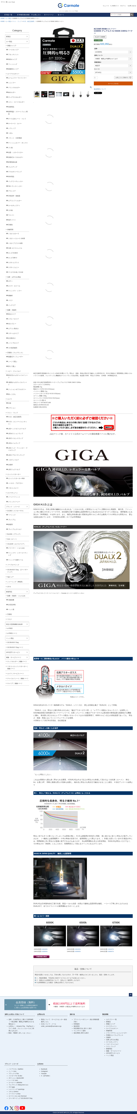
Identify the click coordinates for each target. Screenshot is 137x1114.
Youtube (44, 1073)
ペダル (10, 133)
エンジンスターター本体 (16, 478)
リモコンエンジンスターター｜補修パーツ (17, 667)
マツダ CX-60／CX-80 (15, 272)
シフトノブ (12, 128)
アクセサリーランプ (15, 172)
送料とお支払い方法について (14, 1014)
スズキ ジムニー (13, 267)
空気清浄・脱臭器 (14, 196)
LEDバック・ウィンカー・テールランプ (18, 449)
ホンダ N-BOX (13, 253)
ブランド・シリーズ (13, 507)
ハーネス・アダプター (15, 483)
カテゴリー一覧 (111, 1019)
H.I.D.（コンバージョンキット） (17, 423)
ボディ (10, 281)
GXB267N (110, 949)
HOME (2, 18)
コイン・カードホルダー (16, 102)
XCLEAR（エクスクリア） (16, 544)
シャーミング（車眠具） (15, 582)
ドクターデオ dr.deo (15, 1076)
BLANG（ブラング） (14, 534)
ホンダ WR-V (12, 258)
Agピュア (10, 577)
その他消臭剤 (12, 348)
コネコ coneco (13, 1091)
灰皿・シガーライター (15, 152)
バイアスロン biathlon (16, 1069)
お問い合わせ (132, 6)
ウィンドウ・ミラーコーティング (18, 554)
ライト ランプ (111, 1046)
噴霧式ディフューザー (15, 357)
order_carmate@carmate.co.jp (51, 1026)
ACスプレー (12, 324)
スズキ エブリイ (13, 262)
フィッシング (12, 64)
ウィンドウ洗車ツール (15, 560)
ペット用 (11, 609)
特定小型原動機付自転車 (14, 624)
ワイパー (11, 215)
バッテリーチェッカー (15, 181)
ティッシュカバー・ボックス (18, 143)
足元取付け (12, 338)
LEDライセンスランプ (15, 438)
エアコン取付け (13, 328)
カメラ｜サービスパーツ (15, 673)
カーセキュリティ (14, 205)
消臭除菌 (11, 600)
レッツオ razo (13, 1080)
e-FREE (10, 628)
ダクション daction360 (16, 1078)
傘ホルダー (12, 92)
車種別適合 (98, 62)
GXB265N (77, 949)
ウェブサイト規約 (80, 1031)
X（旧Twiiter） (46, 1076)
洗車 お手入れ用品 (112, 1040)
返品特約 (77, 1026)
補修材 (10, 295)
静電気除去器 (12, 162)
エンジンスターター (14, 474)
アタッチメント (13, 54)
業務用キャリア (13, 69)
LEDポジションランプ (15, 433)
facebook (44, 1069)
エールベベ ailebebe (15, 1082)
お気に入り (36, 15)
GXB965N (77, 951)
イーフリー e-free (14, 1094)
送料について (98, 55)
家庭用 (10, 524)
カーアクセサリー (13, 74)
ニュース (106, 6)
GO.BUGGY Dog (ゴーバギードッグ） (17, 571)
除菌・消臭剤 (11, 310)
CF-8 (9, 587)
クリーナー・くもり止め (16, 548)
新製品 (8, 36)
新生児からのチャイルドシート (18, 376)
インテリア (12, 305)
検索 (131, 14)
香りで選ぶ (12, 366)
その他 (10, 210)
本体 (9, 403)
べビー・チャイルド (14, 371)
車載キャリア (11, 45)
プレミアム (12, 519)
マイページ (49, 15)
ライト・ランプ (16, 21)
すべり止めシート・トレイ (17, 119)
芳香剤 (10, 225)
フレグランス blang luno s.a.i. (18, 1085)
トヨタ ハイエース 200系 (16, 238)
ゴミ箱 (10, 147)
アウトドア (12, 191)
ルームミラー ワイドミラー (17, 78)
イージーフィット (14, 497)
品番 (96, 48)
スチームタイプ (13, 333)
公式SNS (40, 1064)
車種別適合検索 (23, 15)
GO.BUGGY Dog (13, 642)
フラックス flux (14, 1073)
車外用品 (11, 176)
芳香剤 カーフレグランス (114, 1035)
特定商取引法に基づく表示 (83, 1028)
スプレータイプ (13, 319)
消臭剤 (108, 1037)
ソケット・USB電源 (15, 138)
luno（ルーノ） (12, 539)
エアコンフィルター (15, 200)
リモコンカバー (13, 488)
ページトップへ (130, 994)
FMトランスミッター (15, 186)
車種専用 (10, 229)
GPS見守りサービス (13, 652)
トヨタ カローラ (13, 233)
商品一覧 (8, 15)
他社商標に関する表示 (81, 1033)
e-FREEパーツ (12, 633)
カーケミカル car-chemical (17, 1096)
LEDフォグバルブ (14, 469)
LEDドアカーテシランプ (16, 455)
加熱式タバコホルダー (15, 157)
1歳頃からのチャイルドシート (17, 383)
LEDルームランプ (14, 443)
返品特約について (100, 89)
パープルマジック (13, 565)
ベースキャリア (13, 50)
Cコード (97, 69)
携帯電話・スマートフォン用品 (18, 113)
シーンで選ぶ (12, 361)
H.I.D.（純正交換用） (29, 21)
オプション (12, 408)
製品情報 (105, 1014)
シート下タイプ (13, 343)
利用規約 (77, 1024)
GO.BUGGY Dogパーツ (15, 647)
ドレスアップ (12, 167)
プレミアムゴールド (15, 529)
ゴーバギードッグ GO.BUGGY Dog (20, 1098)
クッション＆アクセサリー (17, 389)
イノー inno (12, 1071)
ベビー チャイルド (112, 1044)
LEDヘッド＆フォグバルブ (17, 429)
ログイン (123, 6)
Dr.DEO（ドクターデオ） (15, 511)
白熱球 (10, 465)
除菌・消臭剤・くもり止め (16, 596)
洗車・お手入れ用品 (14, 277)
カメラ (9, 399)
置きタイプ (12, 314)
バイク (10, 300)
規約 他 (72, 1014)
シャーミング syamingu (16, 1089)
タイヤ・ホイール (14, 286)
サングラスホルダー (15, 97)
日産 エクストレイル (15, 248)
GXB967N (110, 951)
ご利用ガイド (115, 6)
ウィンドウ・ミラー (15, 291)
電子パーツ (12, 220)
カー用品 (8, 18)
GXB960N (44, 951)
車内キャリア (12, 59)
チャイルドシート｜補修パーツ (17, 678)
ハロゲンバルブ (13, 460)
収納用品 (11, 107)
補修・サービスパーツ (13, 657)
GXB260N (44, 949)
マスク (9, 619)
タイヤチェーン (12, 493)
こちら (27, 1033)
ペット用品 (10, 638)
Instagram (44, 1071)
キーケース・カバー (15, 123)
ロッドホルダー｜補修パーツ (17, 661)
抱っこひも (12, 394)
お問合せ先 (41, 1014)
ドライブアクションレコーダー (116, 1033)
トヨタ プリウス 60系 (15, 243)
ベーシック (12, 515)
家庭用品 (9, 592)
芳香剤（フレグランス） (15, 352)
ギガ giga (12, 1087)
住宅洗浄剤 (12, 605)
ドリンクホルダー (14, 87)
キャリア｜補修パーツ (14, 683)
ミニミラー (12, 83)
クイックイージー (14, 502)
